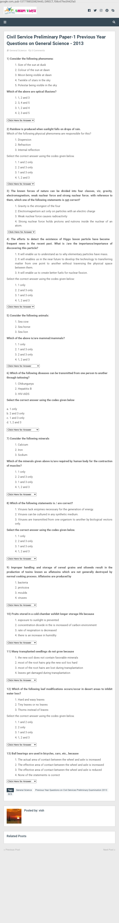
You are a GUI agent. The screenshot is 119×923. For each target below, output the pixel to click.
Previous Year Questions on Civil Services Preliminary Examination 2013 (71, 790)
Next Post (108, 849)
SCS (10, 794)
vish (41, 810)
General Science (18, 50)
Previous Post (13, 849)
